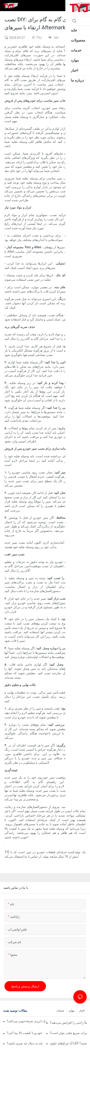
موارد (71, 1010)
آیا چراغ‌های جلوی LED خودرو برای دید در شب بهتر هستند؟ (68, 1043)
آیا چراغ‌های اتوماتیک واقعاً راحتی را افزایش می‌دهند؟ (68, 1022)
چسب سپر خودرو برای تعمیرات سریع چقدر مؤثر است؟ (68, 1033)
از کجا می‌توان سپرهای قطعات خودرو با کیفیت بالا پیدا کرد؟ (25, 1033)
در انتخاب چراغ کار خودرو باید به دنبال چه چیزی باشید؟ (25, 1043)
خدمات (60, 1010)
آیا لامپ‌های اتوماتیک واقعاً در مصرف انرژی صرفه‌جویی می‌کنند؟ (27, 1021)
